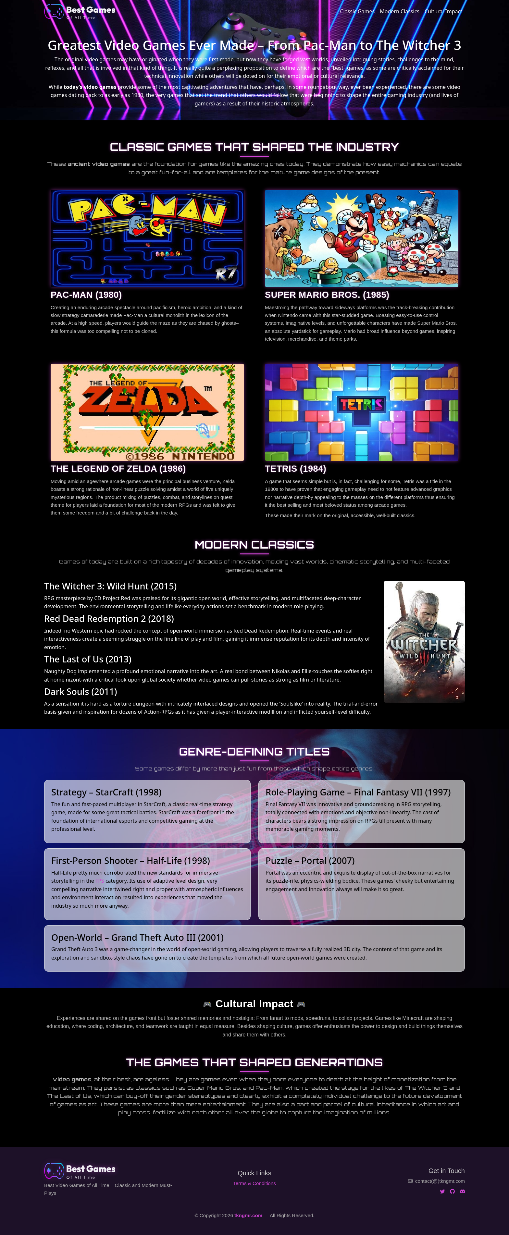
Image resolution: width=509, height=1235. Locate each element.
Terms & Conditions (254, 1183)
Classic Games (357, 11)
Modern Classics (399, 11)
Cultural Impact (443, 11)
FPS (99, 880)
